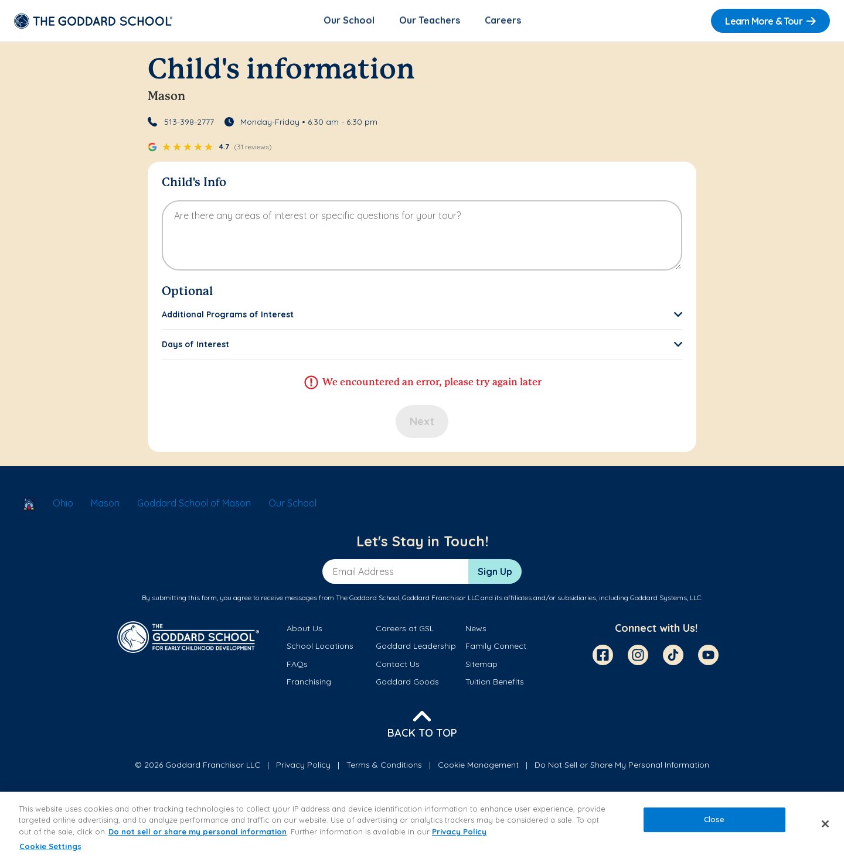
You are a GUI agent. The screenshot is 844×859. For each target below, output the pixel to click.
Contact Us (398, 664)
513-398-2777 (189, 123)
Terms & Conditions (384, 765)
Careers (503, 21)
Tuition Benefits (494, 682)
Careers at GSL (405, 629)
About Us (304, 629)
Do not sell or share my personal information (197, 831)
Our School (349, 21)
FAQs (297, 664)
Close (714, 819)
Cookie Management (478, 765)
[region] (422, 825)
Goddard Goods (407, 682)
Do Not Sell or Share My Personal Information (622, 765)
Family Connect (495, 647)
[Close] (825, 824)
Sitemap (481, 664)
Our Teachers (429, 21)
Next (422, 422)
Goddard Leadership (416, 647)
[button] (422, 315)
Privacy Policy (303, 765)
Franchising (309, 682)
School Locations (320, 647)
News (475, 629)
